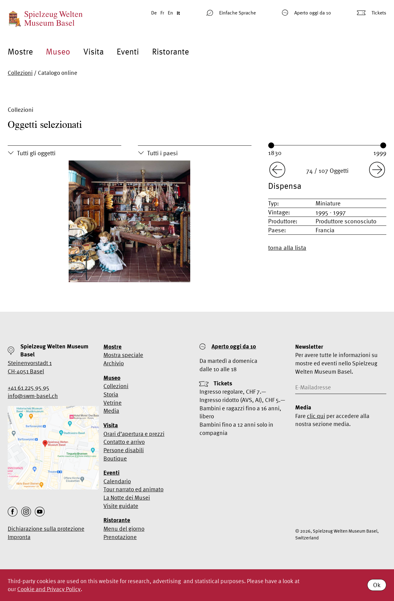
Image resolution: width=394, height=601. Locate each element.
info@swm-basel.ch (33, 395)
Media (111, 410)
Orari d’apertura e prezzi (133, 433)
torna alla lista (287, 247)
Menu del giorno (123, 528)
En (170, 12)
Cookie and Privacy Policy (49, 589)
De (154, 12)
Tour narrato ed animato (133, 489)
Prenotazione (120, 537)
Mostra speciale (123, 354)
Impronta (19, 537)
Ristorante (170, 51)
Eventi (128, 51)
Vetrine (112, 402)
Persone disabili (123, 450)
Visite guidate (120, 505)
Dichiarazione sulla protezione (46, 528)
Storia (110, 394)
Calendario (117, 481)
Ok (376, 584)
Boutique (115, 458)
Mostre (20, 51)
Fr (162, 12)
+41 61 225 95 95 (28, 387)
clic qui (316, 415)
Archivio (113, 363)
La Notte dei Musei (126, 497)
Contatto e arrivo (124, 441)
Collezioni (20, 72)
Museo (58, 51)
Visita (93, 51)
